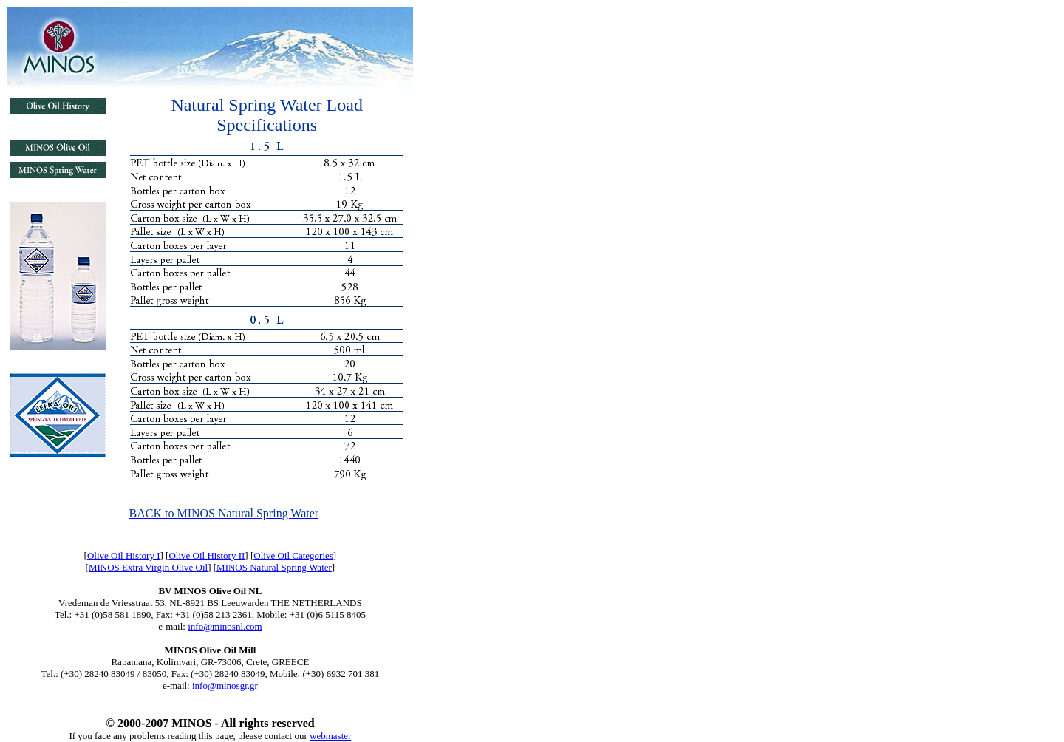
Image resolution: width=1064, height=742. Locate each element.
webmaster (330, 735)
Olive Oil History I (123, 555)
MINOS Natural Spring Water (274, 567)
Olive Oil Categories (293, 555)
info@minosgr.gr (225, 685)
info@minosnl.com (225, 626)
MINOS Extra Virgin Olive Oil (148, 567)
